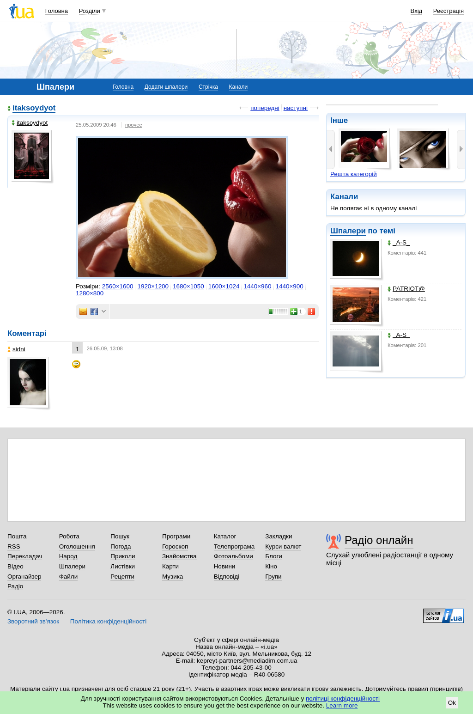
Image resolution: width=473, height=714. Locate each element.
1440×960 (257, 286)
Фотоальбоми (233, 556)
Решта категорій (353, 174)
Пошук (119, 536)
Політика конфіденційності (108, 621)
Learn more (342, 705)
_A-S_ (399, 242)
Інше (339, 120)
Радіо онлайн (379, 540)
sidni (16, 349)
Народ (68, 556)
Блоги (273, 556)
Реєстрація (448, 10)
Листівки (122, 566)
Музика (172, 576)
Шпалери (348, 230)
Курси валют (283, 546)
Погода (120, 546)
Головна (56, 10)
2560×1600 (117, 286)
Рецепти (122, 576)
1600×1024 (224, 286)
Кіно (271, 566)
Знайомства (179, 556)
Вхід (417, 10)
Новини (225, 566)
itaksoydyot (33, 108)
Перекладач (24, 556)
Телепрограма (234, 546)
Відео (15, 566)
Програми (176, 536)
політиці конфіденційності (343, 698)
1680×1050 (188, 286)
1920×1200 (153, 286)
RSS (13, 546)
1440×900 (289, 286)
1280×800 (89, 293)
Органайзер (24, 576)
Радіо (15, 586)
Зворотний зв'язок (33, 621)
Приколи (122, 556)
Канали (238, 87)
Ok (452, 702)
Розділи (89, 10)
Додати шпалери (166, 87)
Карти (170, 566)
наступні (296, 107)
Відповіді (227, 576)
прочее (133, 125)
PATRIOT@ (406, 288)
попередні (264, 107)
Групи (273, 576)
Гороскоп (175, 546)
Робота (69, 536)
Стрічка (208, 87)
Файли (68, 576)
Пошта (16, 536)
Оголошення (77, 546)
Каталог (225, 536)
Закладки (278, 536)
